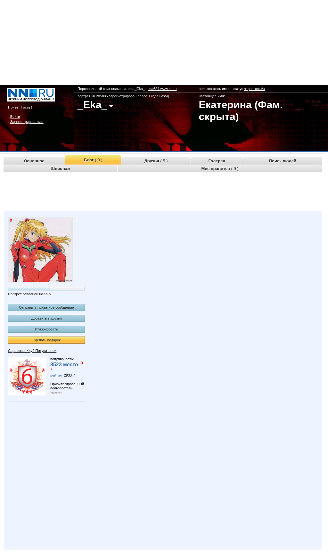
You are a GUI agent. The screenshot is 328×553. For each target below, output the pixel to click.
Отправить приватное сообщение (46, 307)
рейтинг (56, 375)
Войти (15, 116)
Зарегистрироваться (27, 122)
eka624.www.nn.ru (162, 89)
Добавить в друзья (46, 318)
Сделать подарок (46, 340)
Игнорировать (46, 329)
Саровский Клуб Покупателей (32, 351)
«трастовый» (254, 89)
